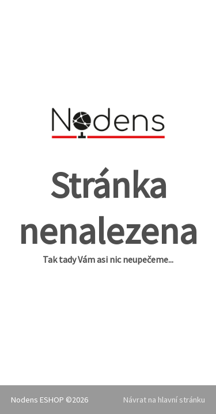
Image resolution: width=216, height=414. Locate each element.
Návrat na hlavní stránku (164, 399)
